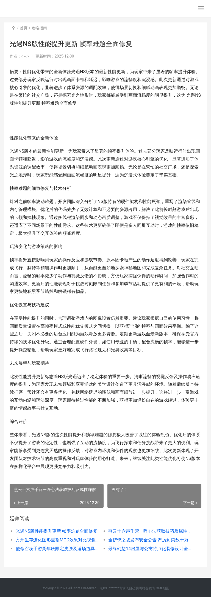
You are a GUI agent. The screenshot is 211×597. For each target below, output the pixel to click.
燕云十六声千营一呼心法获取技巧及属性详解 (150, 531)
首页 (23, 28)
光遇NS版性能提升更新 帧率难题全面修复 (56, 531)
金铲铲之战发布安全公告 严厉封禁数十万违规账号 (150, 539)
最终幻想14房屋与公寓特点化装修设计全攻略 (150, 548)
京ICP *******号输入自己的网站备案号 (127, 588)
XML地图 (162, 588)
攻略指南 (39, 28)
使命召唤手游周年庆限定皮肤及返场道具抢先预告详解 (57, 548)
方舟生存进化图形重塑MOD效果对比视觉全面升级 (57, 539)
